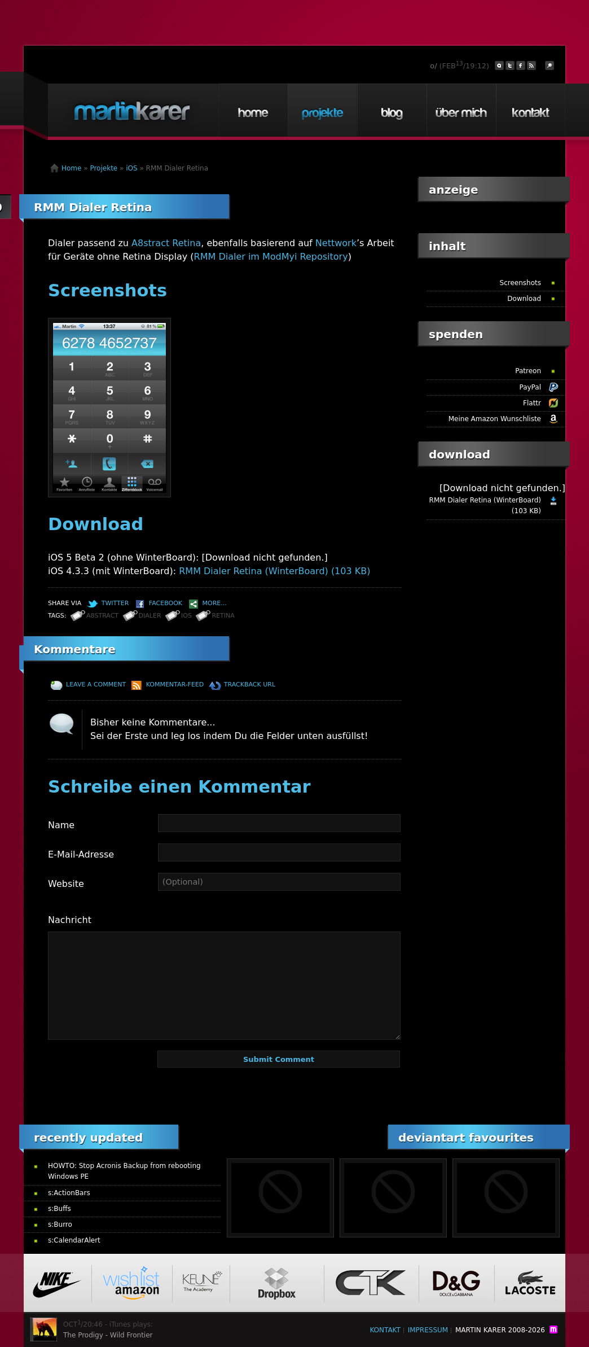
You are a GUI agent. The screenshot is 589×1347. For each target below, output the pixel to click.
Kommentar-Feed (175, 684)
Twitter (115, 603)
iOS (131, 168)
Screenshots (520, 283)
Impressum (428, 1330)
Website (66, 883)
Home (252, 110)
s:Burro (60, 1224)
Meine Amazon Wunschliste (495, 419)
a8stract (102, 615)
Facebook (165, 603)
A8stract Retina (166, 243)
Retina (223, 615)
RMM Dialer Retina (93, 207)
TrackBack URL (249, 684)
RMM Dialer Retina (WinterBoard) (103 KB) (274, 571)
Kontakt (530, 110)
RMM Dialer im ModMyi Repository (271, 256)
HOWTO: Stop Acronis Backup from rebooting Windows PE (124, 1171)
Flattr (532, 403)
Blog (391, 110)
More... (215, 603)
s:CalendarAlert (74, 1240)
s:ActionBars (69, 1193)
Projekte (322, 110)
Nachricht (69, 920)
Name (61, 825)
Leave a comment (96, 684)
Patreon (528, 371)
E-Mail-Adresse (81, 854)
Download (524, 299)
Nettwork (336, 243)
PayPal (530, 387)
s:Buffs (59, 1209)
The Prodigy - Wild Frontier (108, 1335)
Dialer (150, 615)
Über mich (461, 110)
